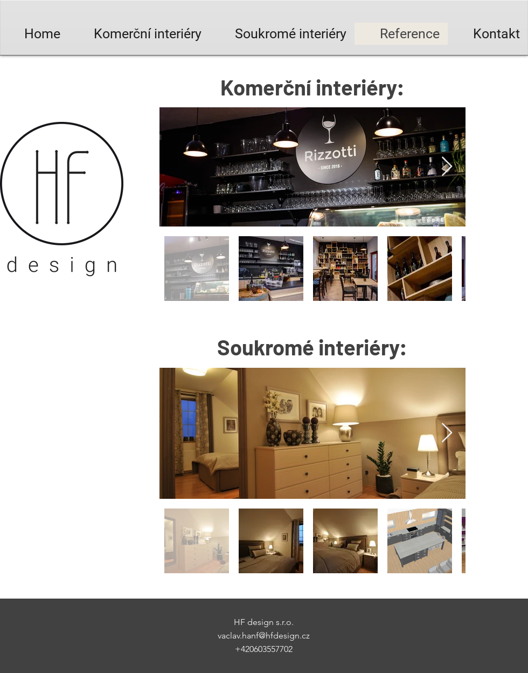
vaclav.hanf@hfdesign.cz (264, 635)
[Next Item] (447, 166)
